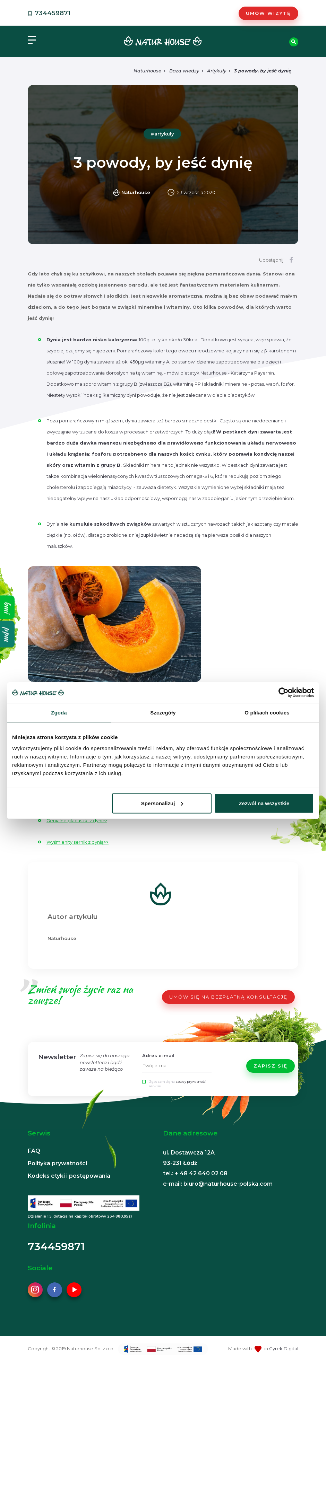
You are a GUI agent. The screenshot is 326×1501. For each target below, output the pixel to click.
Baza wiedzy (184, 70)
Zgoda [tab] (59, 713)
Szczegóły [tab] (162, 713)
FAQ (34, 1151)
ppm (7, 633)
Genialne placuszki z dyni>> (76, 820)
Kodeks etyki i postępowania (69, 1176)
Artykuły (216, 70)
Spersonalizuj (162, 803)
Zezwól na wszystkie (264, 803)
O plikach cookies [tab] (266, 713)
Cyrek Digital (283, 1348)
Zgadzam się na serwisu (177, 1084)
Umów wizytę (268, 13)
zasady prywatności (190, 1081)
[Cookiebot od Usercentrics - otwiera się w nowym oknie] (283, 692)
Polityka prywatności (57, 1163)
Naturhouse (147, 70)
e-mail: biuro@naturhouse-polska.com (218, 1183)
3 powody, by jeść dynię (262, 70)
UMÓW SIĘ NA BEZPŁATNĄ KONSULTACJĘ (228, 997)
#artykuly (162, 134)
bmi (7, 607)
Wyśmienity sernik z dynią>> (77, 842)
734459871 (48, 13)
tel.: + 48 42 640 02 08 (195, 1173)
